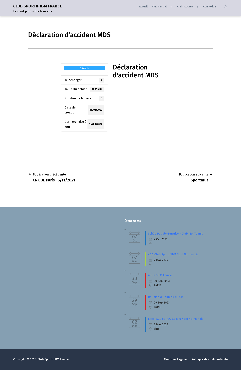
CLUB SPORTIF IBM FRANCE (37, 6)
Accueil (143, 6)
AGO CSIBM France (160, 275)
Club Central (159, 6)
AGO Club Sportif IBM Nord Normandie (173, 254)
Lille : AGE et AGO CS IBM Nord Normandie (175, 319)
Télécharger (84, 68)
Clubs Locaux (185, 6)
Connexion (209, 6)
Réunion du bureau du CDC (166, 297)
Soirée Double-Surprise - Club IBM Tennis (175, 233)
